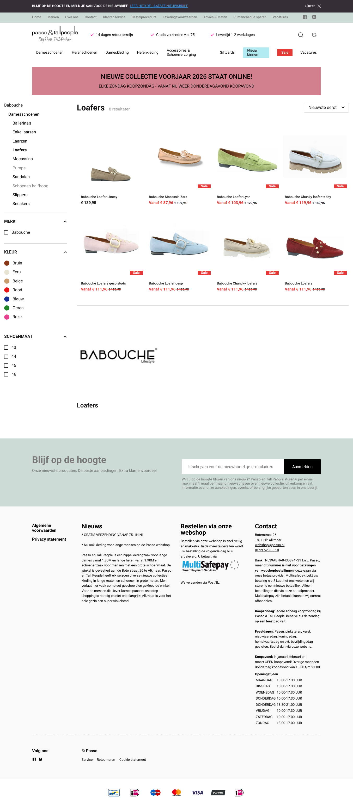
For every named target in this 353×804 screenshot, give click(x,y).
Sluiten (313, 6)
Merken (53, 17)
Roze (17, 316)
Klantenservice (114, 17)
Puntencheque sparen (249, 17)
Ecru (17, 272)
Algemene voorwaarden (44, 528)
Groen (18, 308)
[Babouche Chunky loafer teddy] (315, 165)
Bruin (17, 263)
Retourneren (106, 760)
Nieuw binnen (252, 52)
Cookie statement (132, 760)
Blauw (18, 299)
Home (36, 17)
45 (13, 365)
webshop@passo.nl (269, 545)
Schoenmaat (35, 336)
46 (13, 374)
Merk (35, 221)
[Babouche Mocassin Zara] (179, 165)
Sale (284, 53)
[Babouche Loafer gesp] (179, 252)
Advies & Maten (215, 17)
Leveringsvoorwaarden (180, 17)
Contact (91, 17)
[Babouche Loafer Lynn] (247, 165)
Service (87, 760)
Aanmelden (302, 466)
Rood (17, 290)
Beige (18, 281)
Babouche (20, 232)
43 (13, 347)
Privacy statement (49, 539)
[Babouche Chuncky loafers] (247, 252)
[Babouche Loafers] (315, 252)
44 (13, 356)
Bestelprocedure (144, 17)
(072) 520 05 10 (267, 550)
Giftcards (227, 53)
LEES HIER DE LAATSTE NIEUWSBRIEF (159, 6)
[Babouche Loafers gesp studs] (111, 252)
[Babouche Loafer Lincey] (111, 165)
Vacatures (280, 17)
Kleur (35, 252)
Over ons (71, 17)
